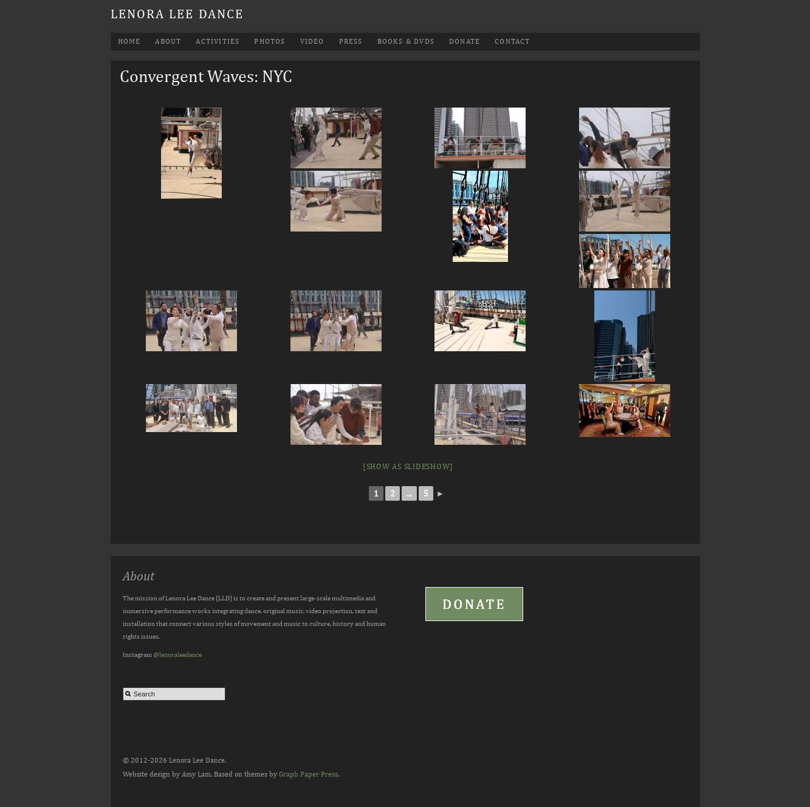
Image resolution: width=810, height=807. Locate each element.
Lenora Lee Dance (177, 13)
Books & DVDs (405, 41)
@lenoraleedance (177, 654)
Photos (269, 41)
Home (129, 41)
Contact (512, 41)
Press (351, 41)
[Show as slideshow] (408, 466)
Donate (464, 41)
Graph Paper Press (308, 774)
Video (312, 41)
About (168, 41)
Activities (217, 41)
